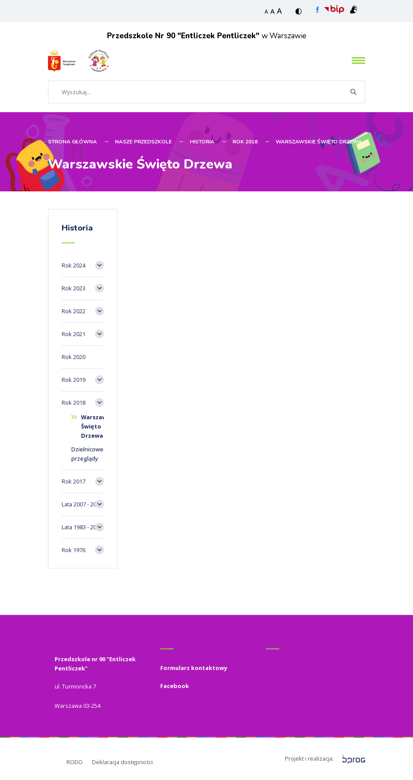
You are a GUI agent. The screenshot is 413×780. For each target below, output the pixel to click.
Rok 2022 (73, 311)
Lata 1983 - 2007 (82, 527)
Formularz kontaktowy (193, 668)
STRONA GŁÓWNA (72, 141)
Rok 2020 (73, 357)
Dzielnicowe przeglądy (87, 453)
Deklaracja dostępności (122, 762)
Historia (202, 141)
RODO (74, 762)
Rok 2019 (73, 380)
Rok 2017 (73, 481)
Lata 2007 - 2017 (82, 504)
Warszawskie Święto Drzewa (319, 141)
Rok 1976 (73, 550)
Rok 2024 (73, 265)
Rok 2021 (73, 334)
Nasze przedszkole (143, 141)
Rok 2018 (245, 141)
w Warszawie (206, 36)
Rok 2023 (73, 288)
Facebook (174, 686)
